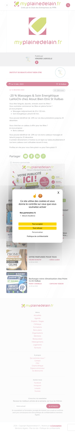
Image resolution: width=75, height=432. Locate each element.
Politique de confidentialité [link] (37, 236)
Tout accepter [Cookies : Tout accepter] (37, 224)
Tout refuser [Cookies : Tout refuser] (37, 228)
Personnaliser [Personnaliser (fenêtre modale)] (37, 232)
